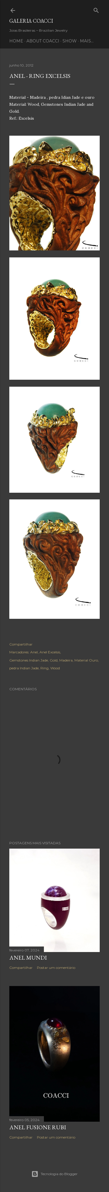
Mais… (87, 41)
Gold (54, 660)
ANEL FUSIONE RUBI (37, 1127)
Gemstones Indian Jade (28, 660)
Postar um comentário (56, 967)
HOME (16, 41)
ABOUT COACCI (42, 41)
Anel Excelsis (50, 652)
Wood (55, 668)
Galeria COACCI (31, 20)
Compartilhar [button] (21, 644)
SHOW (69, 41)
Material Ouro (86, 660)
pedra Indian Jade (24, 668)
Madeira (66, 660)
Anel (34, 652)
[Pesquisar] (96, 9)
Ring (44, 668)
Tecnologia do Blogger (54, 1174)
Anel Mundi (28, 957)
